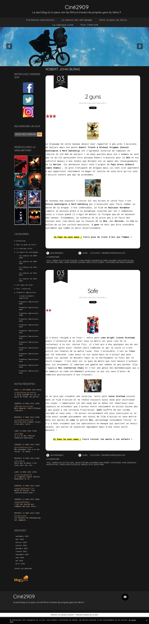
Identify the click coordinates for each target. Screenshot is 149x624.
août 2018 (19, 564)
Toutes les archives (23, 576)
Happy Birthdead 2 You (24, 494)
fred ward (59, 262)
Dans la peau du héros (113, 19)
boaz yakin (100, 464)
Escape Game (20, 522)
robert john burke (109, 262)
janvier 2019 (21, 552)
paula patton (126, 260)
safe (73, 462)
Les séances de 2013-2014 (28, 275)
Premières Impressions (40, 19)
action (66, 260)
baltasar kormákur (128, 262)
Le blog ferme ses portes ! (26, 398)
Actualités (21, 241)
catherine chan (97, 462)
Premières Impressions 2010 (29, 329)
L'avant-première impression (26, 299)
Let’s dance (19, 467)
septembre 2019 (22, 543)
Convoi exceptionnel (23, 481)
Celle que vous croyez (24, 411)
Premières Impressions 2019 (29, 377)
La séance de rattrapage (77, 19)
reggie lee (76, 464)
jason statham (82, 462)
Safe (92, 289)
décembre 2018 (21, 555)
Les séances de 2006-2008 (28, 257)
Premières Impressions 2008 (29, 317)
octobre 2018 (21, 558)
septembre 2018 (22, 561)
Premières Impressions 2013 (29, 347)
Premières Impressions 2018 (29, 371)
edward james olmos (90, 262)
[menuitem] (40, 19)
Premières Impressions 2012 (29, 341)
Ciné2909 (76, 6)
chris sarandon (131, 462)
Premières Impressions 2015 (29, 359)
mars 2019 (19, 546)
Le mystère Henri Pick (24, 425)
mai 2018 (19, 568)
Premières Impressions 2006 (29, 305)
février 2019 (21, 549)
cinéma (55, 260)
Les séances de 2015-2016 (28, 281)
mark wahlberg (112, 260)
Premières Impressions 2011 (29, 335)
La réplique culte (62, 24)
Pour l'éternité (89, 24)
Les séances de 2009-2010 (28, 263)
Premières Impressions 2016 (29, 365)
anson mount (52, 464)
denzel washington (95, 260)
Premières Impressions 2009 (29, 323)
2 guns (92, 95)
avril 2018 (20, 571)
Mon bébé (19, 439)
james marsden (72, 262)
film (61, 260)
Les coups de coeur (24, 287)
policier (74, 260)
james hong (65, 464)
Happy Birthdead (22, 508)
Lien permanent (55, 253)
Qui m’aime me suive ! (24, 453)
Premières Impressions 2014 (29, 353)
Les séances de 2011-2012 (28, 269)
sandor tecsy (87, 464)
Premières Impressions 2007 (29, 311)
